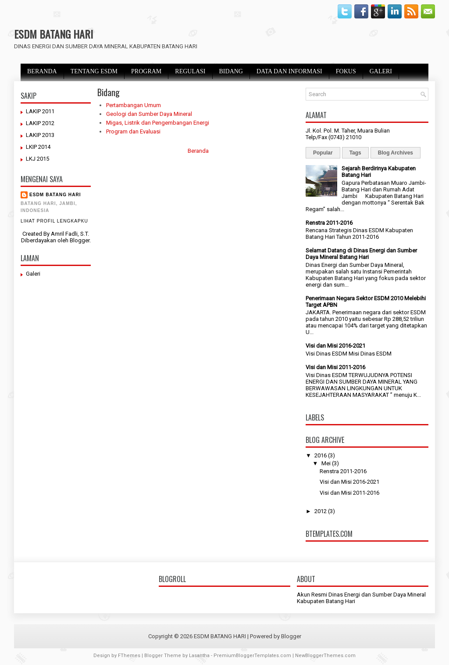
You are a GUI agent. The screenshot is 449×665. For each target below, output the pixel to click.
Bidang (108, 92)
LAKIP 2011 (40, 111)
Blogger (79, 240)
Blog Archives (395, 153)
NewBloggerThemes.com (325, 655)
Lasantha (199, 655)
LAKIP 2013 (40, 135)
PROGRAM (146, 71)
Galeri (33, 273)
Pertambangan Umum (133, 105)
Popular (323, 153)
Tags (355, 153)
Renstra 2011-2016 (329, 222)
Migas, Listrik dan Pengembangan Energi (157, 122)
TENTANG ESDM (94, 71)
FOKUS (346, 71)
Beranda (198, 150)
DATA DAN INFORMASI (289, 71)
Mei (326, 463)
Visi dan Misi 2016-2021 (335, 345)
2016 (320, 455)
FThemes (129, 655)
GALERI (381, 71)
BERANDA (42, 71)
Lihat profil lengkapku (54, 221)
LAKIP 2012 (40, 123)
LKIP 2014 (38, 147)
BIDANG (231, 71)
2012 (320, 511)
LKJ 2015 (37, 158)
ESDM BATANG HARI (53, 34)
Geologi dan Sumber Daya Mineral (149, 114)
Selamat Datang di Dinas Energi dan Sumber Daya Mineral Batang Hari (361, 253)
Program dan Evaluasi (133, 131)
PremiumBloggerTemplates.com (252, 655)
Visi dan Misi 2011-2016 (335, 367)
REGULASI (190, 71)
